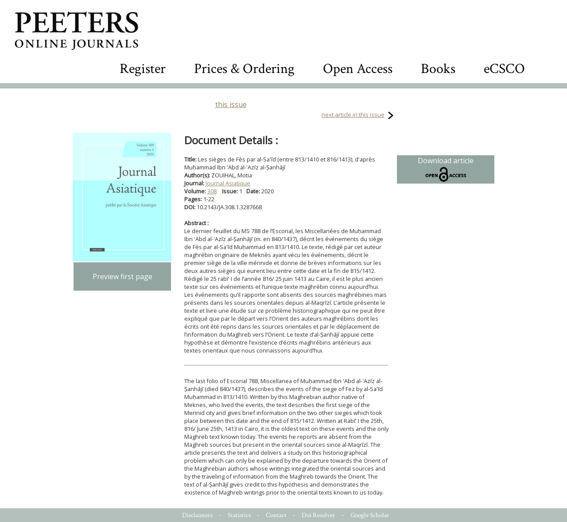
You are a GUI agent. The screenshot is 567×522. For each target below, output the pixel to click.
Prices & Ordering (244, 69)
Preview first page (122, 276)
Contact (276, 515)
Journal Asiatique (228, 183)
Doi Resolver (318, 515)
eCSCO (504, 69)
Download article (446, 169)
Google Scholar (369, 515)
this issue (231, 104)
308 (212, 191)
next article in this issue (353, 115)
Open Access (357, 69)
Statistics (239, 515)
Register (143, 69)
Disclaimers (197, 515)
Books (438, 69)
